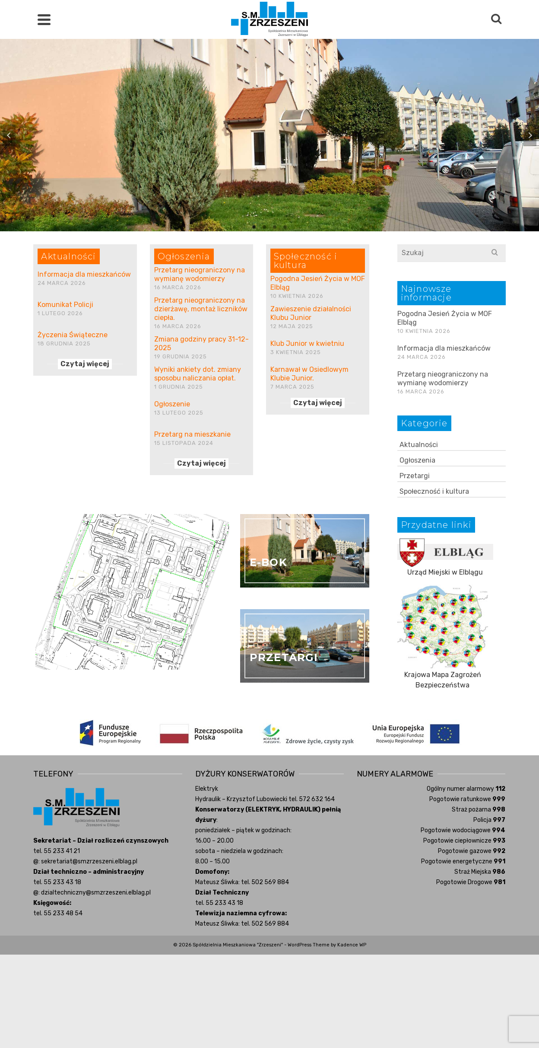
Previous (9, 135)
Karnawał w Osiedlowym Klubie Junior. (309, 373)
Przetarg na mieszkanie (192, 434)
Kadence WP (351, 945)
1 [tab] (254, 227)
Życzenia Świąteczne (73, 335)
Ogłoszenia (417, 460)
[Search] (496, 19)
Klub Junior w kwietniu (307, 343)
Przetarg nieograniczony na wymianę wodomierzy (199, 274)
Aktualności (418, 445)
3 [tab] (274, 227)
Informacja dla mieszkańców (84, 274)
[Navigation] (44, 19)
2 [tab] (264, 227)
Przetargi (414, 476)
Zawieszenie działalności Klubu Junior (310, 313)
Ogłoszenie (172, 404)
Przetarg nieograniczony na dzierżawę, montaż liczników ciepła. (200, 309)
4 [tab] (285, 227)
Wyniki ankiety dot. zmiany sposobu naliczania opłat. (197, 373)
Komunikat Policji (65, 304)
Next (529, 135)
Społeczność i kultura (434, 491)
